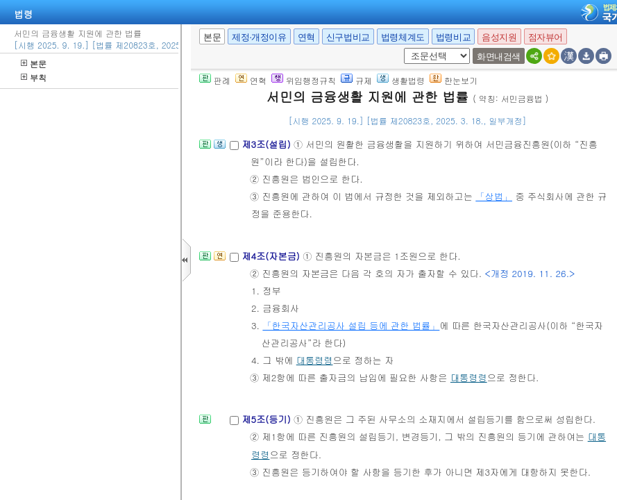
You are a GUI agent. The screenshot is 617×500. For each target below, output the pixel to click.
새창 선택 (401, 48)
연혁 (306, 37)
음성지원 (499, 37)
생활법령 (401, 80)
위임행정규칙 (303, 80)
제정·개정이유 (259, 37)
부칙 (34, 77)
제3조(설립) (268, 144)
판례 (214, 80)
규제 (356, 80)
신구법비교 (348, 37)
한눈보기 (453, 80)
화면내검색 (499, 56)
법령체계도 (403, 37)
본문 (34, 63)
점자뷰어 (545, 37)
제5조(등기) (268, 419)
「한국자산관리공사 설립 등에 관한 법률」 (350, 325)
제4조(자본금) (272, 255)
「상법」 (493, 196)
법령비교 (453, 37)
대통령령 (314, 360)
